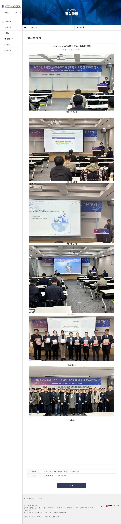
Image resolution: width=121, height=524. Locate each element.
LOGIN (6, 13)
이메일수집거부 (40, 498)
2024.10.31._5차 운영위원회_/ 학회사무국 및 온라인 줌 (61, 471)
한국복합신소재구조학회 (11, 6)
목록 (71, 486)
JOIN (15, 13)
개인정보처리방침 (29, 498)
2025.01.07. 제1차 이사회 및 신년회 (55, 476)
